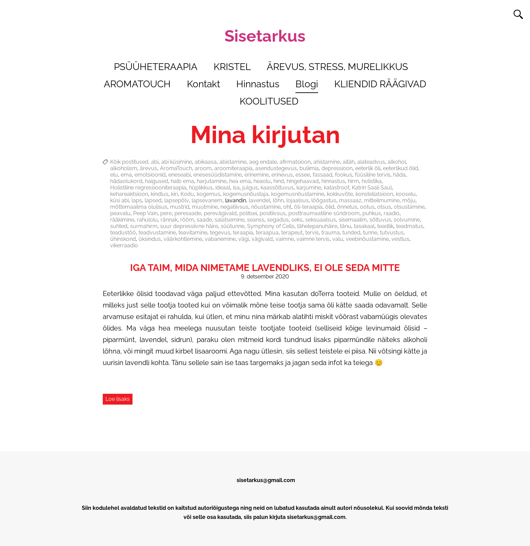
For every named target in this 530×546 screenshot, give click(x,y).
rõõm (187, 220)
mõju (408, 200)
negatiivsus (234, 207)
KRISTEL (232, 66)
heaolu (262, 181)
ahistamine (326, 162)
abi (155, 162)
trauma (330, 232)
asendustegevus (276, 168)
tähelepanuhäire (317, 226)
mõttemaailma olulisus (138, 207)
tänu (345, 226)
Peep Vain (145, 213)
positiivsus (273, 213)
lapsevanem (207, 200)
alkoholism (123, 168)
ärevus (148, 168)
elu (114, 175)
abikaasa (206, 162)
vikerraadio (124, 245)
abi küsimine (176, 162)
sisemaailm (353, 220)
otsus (384, 207)
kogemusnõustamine (297, 194)
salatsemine (229, 220)
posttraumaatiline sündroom (324, 213)
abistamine (232, 162)
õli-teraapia (308, 207)
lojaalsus (297, 200)
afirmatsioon (295, 162)
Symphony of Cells (270, 226)
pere (166, 213)
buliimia (309, 168)
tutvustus (392, 232)
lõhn (278, 200)
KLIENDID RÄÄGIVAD (380, 84)
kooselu (406, 194)
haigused (156, 181)
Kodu (187, 194)
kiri (174, 194)
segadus (278, 220)
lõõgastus (323, 200)
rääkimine (122, 220)
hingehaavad (303, 181)
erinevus (282, 175)
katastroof (336, 187)
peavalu (120, 213)
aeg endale (263, 162)
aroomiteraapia (233, 168)
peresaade (187, 213)
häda (399, 175)
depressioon (337, 168)
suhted (118, 226)
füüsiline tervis (372, 175)
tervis (312, 232)
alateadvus (371, 162)
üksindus (150, 239)
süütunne (232, 226)
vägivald (262, 239)
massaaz (350, 200)
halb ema (182, 181)
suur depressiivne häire (189, 226)
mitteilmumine (382, 200)
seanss (255, 220)
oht (287, 207)
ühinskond (123, 239)
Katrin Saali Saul (372, 187)
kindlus (159, 194)
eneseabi (179, 175)
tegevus (220, 232)
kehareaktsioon (129, 194)
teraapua (267, 232)
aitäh (349, 162)
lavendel (259, 200)
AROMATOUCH (137, 84)
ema (126, 175)
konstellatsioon (374, 194)
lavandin (235, 200)
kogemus (208, 194)
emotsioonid (150, 175)
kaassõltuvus (277, 187)
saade (204, 220)
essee (302, 175)
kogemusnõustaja (245, 194)
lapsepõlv (176, 200)
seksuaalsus (320, 220)
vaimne (284, 239)
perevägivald (220, 213)
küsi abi (119, 200)
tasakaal (364, 226)
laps (136, 200)
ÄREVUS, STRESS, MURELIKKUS (337, 66)
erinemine (256, 175)
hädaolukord (126, 181)
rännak (169, 220)
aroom (203, 168)
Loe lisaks (117, 399)
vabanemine (220, 239)
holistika (372, 181)
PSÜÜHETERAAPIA (155, 66)
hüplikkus (201, 187)
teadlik (385, 226)
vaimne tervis (313, 239)
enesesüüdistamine (217, 175)
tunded (351, 232)
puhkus (371, 213)
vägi (243, 239)
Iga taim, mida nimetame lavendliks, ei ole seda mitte (265, 267)
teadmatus (409, 226)
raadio (392, 213)
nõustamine (266, 207)
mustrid (179, 207)
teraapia (243, 232)
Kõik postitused (129, 162)
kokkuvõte (340, 194)
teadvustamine (157, 232)
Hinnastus (258, 84)
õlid (329, 207)
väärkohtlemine (183, 239)
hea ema (240, 181)
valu (337, 239)
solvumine (407, 220)
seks (297, 220)
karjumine (308, 187)
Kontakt (203, 84)
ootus (367, 207)
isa (236, 187)
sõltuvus (380, 220)
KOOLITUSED (269, 101)
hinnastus (333, 181)
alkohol (397, 162)
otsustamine (409, 207)
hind (278, 181)
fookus (343, 175)
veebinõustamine (367, 239)
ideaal (222, 187)
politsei (248, 213)
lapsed (153, 200)
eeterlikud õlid (400, 168)
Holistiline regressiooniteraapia (148, 187)
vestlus (400, 239)
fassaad (322, 175)
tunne (370, 232)
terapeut (292, 232)
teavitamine (192, 232)
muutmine (205, 207)
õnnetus (347, 207)
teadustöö (123, 232)
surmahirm (144, 226)
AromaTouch (176, 168)
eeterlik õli (367, 168)
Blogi (306, 84)
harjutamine (211, 181)
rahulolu (147, 220)
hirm (353, 181)
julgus (250, 187)
